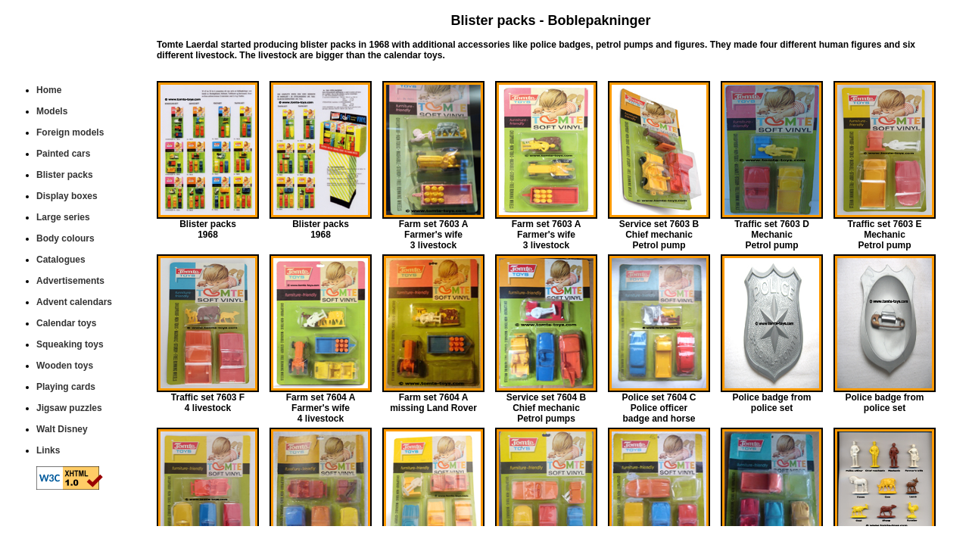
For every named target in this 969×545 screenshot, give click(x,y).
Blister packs (64, 175)
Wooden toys (64, 365)
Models (51, 111)
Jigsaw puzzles (69, 408)
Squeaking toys (70, 344)
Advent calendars (74, 302)
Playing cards (65, 387)
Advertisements (70, 281)
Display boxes (67, 196)
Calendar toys (66, 323)
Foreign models (70, 132)
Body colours (65, 238)
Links (48, 450)
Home (48, 90)
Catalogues (61, 259)
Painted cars (63, 153)
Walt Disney (62, 429)
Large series (63, 217)
